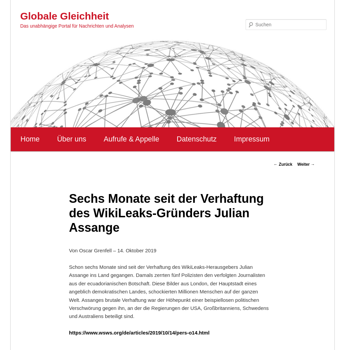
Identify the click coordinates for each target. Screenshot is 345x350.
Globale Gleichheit (64, 16)
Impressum (252, 139)
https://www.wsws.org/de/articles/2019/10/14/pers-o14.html (139, 333)
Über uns (71, 139)
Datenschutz (197, 139)
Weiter (306, 164)
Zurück (283, 164)
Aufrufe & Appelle (131, 139)
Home (30, 139)
